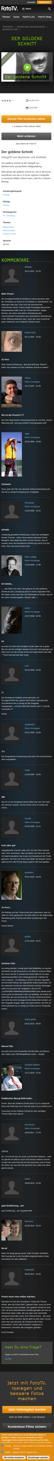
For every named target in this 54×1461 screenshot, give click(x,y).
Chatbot (7, 1452)
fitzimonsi (29, 1221)
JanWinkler (30, 724)
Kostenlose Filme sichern (27, 1426)
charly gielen (30, 1019)
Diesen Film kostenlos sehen (26, 118)
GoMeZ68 (29, 1270)
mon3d (28, 818)
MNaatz (28, 267)
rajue (27, 433)
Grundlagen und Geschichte (31, 27)
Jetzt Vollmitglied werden (27, 1409)
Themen (6, 17)
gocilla (28, 936)
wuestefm (29, 872)
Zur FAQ (8, 1359)
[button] (27, 67)
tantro (27, 1179)
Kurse (16, 17)
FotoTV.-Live (29, 17)
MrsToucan (30, 1124)
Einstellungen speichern (38, 1457)
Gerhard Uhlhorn (32, 1065)
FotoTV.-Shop (44, 17)
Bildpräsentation (9, 230)
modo (27, 770)
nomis (27, 608)
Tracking (7, 1446)
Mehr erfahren (26, 136)
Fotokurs (6, 205)
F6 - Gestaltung (9, 216)
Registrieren (44, 2)
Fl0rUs (28, 378)
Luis (27, 666)
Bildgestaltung (10, 29)
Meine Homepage (32, 382)
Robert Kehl (30, 332)
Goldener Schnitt (9, 234)
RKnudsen (29, 503)
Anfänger (6, 195)
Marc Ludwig (30, 557)
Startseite (8, 27)
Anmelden (31, 2)
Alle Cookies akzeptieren (14, 1457)
